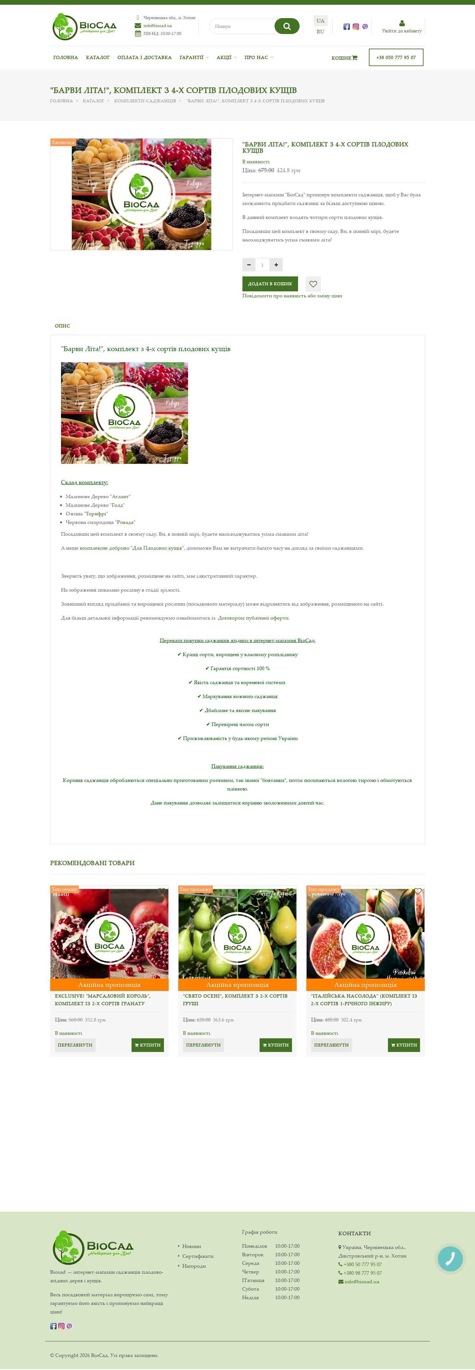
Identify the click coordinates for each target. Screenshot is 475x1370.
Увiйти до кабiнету (402, 27)
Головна (65, 57)
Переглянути (75, 1046)
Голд (117, 505)
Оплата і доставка (145, 57)
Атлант (120, 497)
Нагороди (194, 1267)
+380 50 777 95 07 (360, 1265)
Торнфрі (96, 514)
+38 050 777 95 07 (396, 57)
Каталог (98, 57)
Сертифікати (198, 1257)
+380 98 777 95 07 (360, 1273)
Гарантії (192, 57)
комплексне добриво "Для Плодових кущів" (132, 548)
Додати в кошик (270, 284)
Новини (191, 1247)
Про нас (256, 57)
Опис (62, 326)
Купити (148, 1046)
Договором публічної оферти (253, 618)
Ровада (125, 522)
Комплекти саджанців (145, 101)
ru (322, 31)
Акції (224, 57)
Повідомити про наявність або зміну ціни (292, 295)
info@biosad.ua (157, 25)
